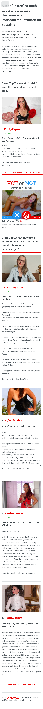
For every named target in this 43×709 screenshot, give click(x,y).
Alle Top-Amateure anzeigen (21, 685)
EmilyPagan (12, 129)
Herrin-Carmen (14, 513)
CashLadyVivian (14, 287)
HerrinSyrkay (13, 618)
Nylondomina (13, 420)
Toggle (5, 4)
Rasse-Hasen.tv (13, 697)
